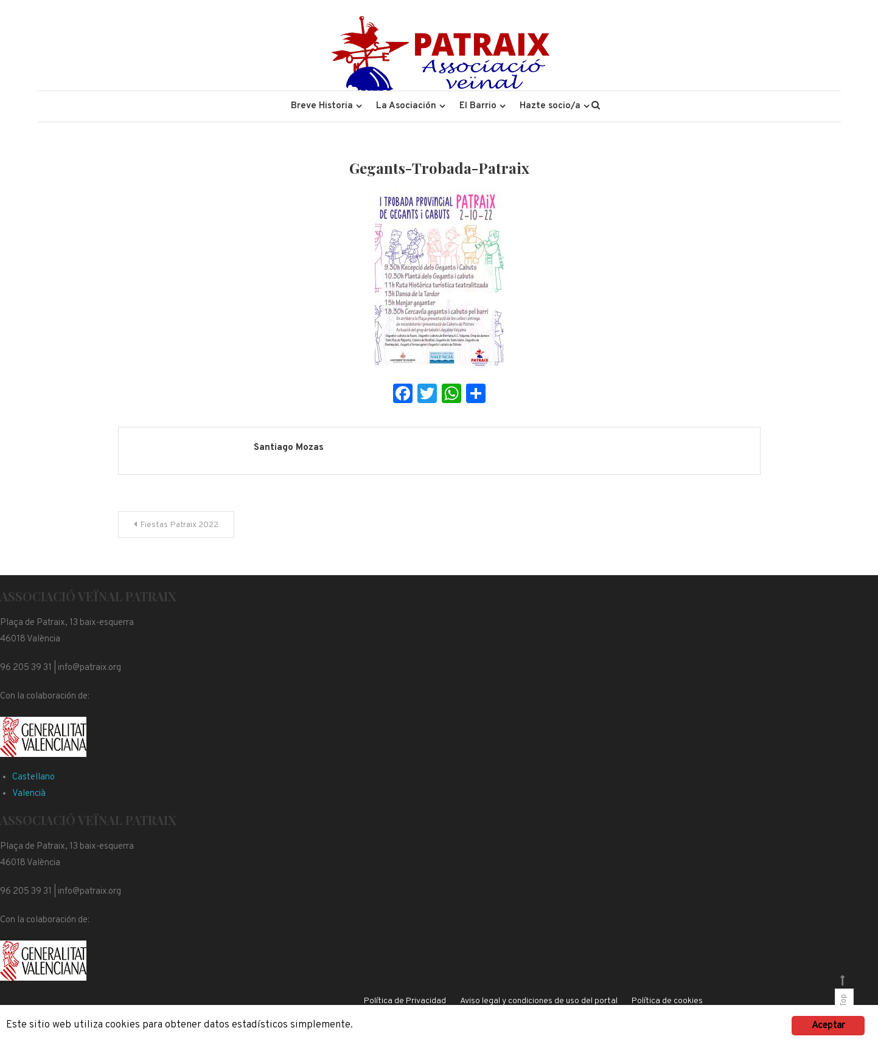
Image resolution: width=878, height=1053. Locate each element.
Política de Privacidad (405, 1001)
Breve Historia (322, 106)
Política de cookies (667, 1001)
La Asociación (406, 106)
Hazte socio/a (550, 106)
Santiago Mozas (289, 448)
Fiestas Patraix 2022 (179, 525)
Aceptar (828, 1026)
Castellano (33, 777)
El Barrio (477, 106)
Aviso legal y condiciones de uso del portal (539, 1001)
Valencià (29, 793)
